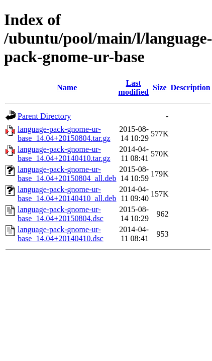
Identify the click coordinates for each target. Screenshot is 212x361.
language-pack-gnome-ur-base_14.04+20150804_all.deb (67, 174)
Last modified (134, 87)
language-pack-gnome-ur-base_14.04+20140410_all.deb (67, 194)
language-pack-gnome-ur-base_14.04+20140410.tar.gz (64, 153)
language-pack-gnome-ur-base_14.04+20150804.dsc (60, 214)
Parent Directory (44, 116)
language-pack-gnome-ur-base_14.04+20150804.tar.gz (64, 133)
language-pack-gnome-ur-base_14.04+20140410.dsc (60, 234)
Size (160, 87)
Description (190, 87)
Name (67, 87)
